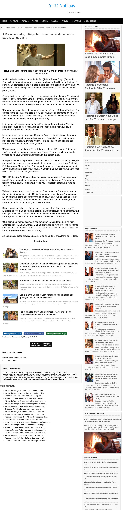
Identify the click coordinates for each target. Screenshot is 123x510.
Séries (44, 21)
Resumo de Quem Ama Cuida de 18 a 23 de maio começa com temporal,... (101, 119)
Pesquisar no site (74, 13)
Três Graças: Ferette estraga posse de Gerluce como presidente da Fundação (107, 306)
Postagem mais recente (35, 347)
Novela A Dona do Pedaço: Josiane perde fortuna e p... (25, 433)
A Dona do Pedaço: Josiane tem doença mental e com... (26, 407)
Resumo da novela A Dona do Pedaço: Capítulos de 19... (26, 443)
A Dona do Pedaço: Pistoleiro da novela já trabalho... (24, 438)
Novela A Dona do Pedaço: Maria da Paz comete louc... (25, 436)
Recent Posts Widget (90, 156)
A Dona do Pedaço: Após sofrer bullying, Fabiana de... (25, 409)
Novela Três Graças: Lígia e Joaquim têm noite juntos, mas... (100, 57)
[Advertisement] (102, 211)
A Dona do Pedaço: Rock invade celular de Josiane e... (25, 404)
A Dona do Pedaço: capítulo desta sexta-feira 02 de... (25, 393)
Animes (65, 21)
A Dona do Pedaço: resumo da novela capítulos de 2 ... (25, 396)
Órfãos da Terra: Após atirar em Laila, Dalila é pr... (101, 473)
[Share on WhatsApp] (56, 336)
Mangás (54, 21)
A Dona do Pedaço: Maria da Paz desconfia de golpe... (25, 428)
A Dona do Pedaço (9, 363)
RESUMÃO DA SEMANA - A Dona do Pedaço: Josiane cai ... (27, 425)
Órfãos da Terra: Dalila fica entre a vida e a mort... (23, 412)
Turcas (25, 21)
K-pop (87, 176)
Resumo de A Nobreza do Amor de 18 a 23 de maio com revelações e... (102, 150)
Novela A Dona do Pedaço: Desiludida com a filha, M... (25, 430)
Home (4, 21)
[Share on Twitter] (12, 336)
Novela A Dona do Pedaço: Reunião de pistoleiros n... (25, 401)
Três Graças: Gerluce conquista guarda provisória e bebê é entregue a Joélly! (107, 397)
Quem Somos (90, 21)
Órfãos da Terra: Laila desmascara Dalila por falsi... (24, 422)
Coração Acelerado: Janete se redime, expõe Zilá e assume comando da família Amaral (105, 288)
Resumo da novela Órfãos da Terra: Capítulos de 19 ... (25, 441)
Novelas (14, 21)
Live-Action (89, 192)
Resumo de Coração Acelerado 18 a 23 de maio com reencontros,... (100, 88)
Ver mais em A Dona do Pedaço (14, 360)
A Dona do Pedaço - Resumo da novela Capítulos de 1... (26, 414)
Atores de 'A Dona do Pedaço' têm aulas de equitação (45, 283)
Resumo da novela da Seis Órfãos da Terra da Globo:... (25, 417)
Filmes (35, 21)
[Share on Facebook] (34, 336)
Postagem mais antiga (47, 347)
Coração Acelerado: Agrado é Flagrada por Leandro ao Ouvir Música (105, 236)
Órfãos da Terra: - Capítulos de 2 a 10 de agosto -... (24, 399)
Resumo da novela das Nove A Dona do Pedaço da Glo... (26, 420)
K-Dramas (76, 21)
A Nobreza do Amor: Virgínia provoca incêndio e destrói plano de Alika (107, 324)
